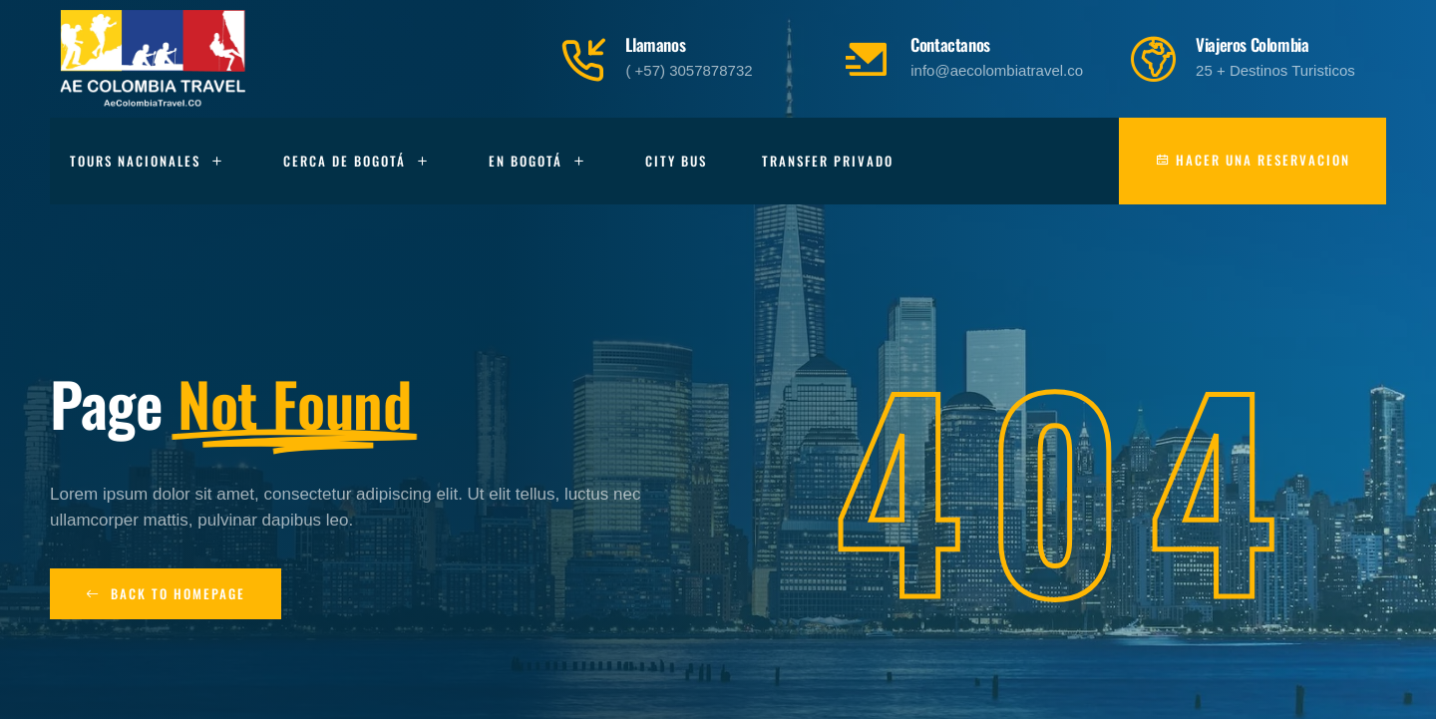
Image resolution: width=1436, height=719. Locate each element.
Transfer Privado (828, 161)
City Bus (676, 161)
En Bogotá (539, 161)
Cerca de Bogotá (358, 161)
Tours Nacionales (149, 161)
